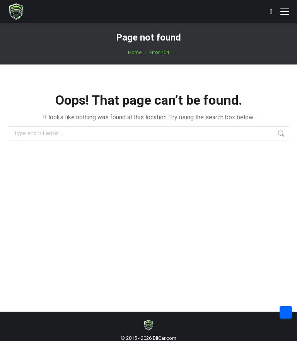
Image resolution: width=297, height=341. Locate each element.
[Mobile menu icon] (284, 11)
